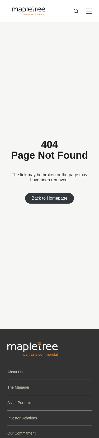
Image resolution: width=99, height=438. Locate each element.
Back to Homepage (49, 198)
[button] (49, 372)
